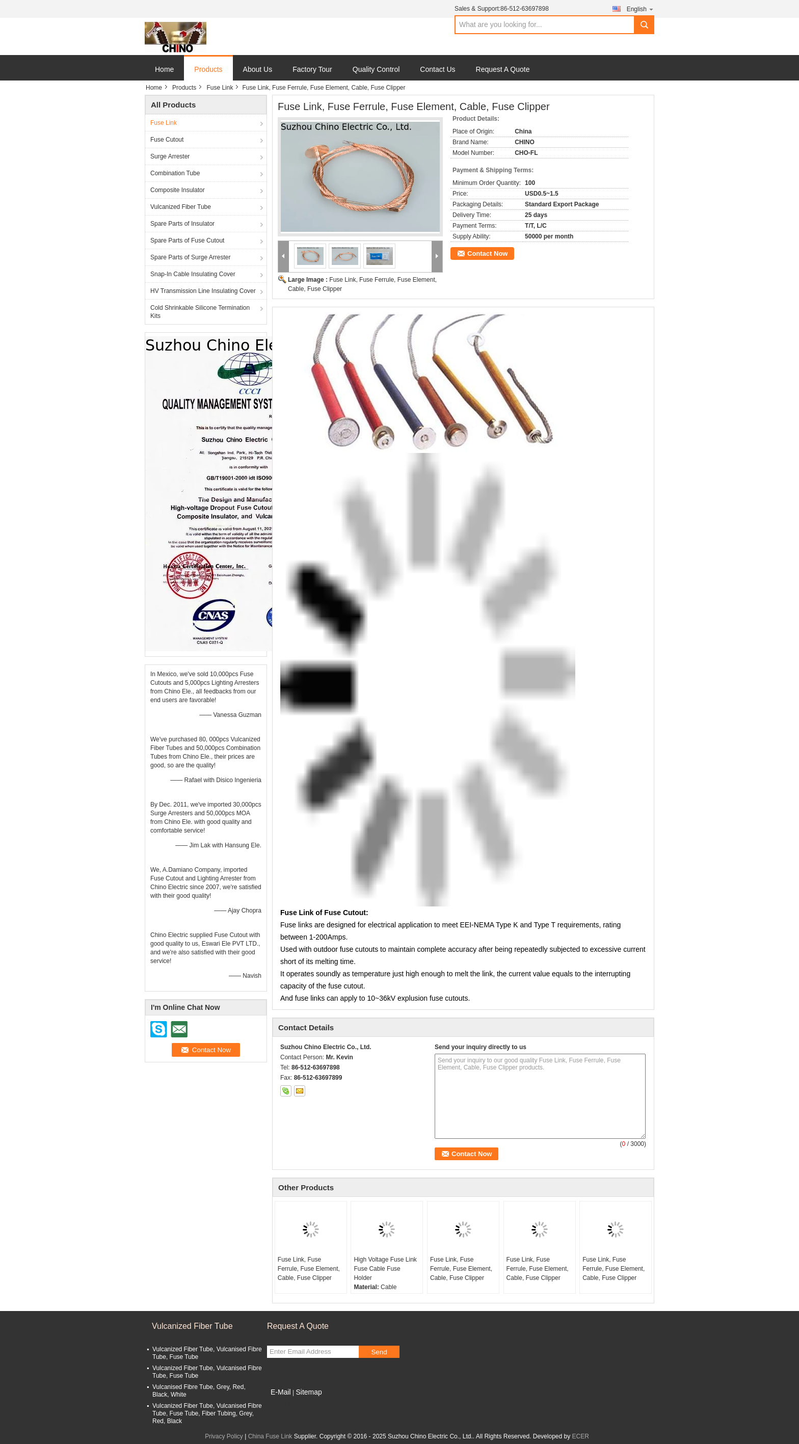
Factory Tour (312, 69)
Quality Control (376, 69)
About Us (258, 69)
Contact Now (487, 253)
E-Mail (281, 1392)
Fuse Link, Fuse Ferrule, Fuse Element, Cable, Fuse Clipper (309, 1268)
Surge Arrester (170, 156)
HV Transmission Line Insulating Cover (203, 291)
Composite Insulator (177, 190)
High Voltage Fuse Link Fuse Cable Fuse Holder (385, 1268)
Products (208, 69)
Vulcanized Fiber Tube (180, 206)
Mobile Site (285, 1404)
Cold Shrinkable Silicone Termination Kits (200, 311)
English (640, 9)
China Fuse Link (270, 1436)
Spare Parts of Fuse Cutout (187, 240)
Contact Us (437, 69)
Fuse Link (219, 87)
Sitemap (309, 1392)
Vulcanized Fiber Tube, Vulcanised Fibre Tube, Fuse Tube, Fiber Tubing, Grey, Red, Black (207, 1413)
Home (164, 69)
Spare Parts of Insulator (182, 223)
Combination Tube (175, 173)
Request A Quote (503, 69)
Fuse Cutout (166, 139)
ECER (580, 1436)
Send (379, 1352)
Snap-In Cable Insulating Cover (192, 274)
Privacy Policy (224, 1436)
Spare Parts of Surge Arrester (190, 257)
